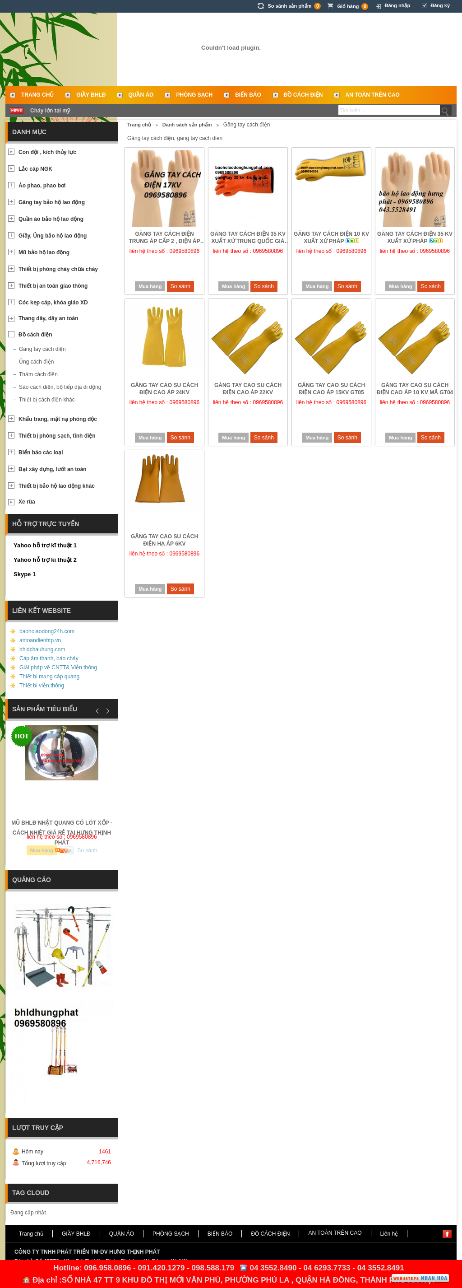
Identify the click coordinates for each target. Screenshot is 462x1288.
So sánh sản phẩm (294, 6)
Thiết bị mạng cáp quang (49, 676)
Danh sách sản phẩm (187, 124)
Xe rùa (26, 502)
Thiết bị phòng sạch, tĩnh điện (57, 436)
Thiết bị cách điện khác (47, 400)
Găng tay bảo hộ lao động (51, 202)
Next (106, 711)
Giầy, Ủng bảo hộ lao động (52, 236)
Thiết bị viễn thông (41, 685)
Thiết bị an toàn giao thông (53, 286)
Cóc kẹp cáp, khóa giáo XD (53, 302)
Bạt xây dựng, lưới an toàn (52, 469)
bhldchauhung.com (42, 649)
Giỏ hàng (352, 6)
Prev (97, 711)
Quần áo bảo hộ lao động (50, 219)
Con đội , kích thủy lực (47, 152)
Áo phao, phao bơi (41, 185)
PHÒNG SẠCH (194, 95)
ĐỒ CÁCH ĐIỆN (303, 95)
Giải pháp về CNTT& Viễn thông (58, 667)
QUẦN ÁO (140, 95)
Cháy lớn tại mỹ (50, 110)
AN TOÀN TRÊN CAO (372, 95)
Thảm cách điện (38, 374)
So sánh (180, 286)
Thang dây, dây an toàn (48, 318)
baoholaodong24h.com (46, 631)
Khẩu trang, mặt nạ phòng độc (57, 419)
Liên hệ (389, 1234)
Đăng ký (440, 5)
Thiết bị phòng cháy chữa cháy (58, 269)
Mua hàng (150, 286)
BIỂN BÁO (248, 95)
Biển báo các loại (40, 452)
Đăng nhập (397, 5)
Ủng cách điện (36, 362)
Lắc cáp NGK (35, 169)
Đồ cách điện (35, 334)
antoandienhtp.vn (40, 640)
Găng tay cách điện (42, 349)
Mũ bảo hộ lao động (43, 252)
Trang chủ (37, 95)
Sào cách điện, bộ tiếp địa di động (60, 387)
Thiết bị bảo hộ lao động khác (56, 486)
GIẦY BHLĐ (91, 95)
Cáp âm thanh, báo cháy (49, 658)
